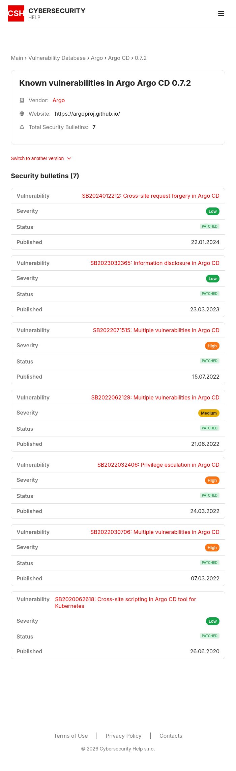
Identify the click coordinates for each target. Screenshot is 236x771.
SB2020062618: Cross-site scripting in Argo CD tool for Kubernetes (125, 602)
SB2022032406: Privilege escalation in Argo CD (158, 464)
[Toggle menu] (221, 13)
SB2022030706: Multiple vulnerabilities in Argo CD (154, 532)
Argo (97, 57)
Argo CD (119, 57)
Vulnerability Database (57, 57)
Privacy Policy (124, 735)
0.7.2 (141, 57)
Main (17, 57)
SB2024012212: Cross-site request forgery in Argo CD (150, 195)
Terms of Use (71, 735)
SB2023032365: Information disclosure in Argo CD (154, 263)
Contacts (170, 735)
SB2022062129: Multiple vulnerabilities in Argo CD (155, 397)
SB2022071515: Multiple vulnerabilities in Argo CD (156, 330)
